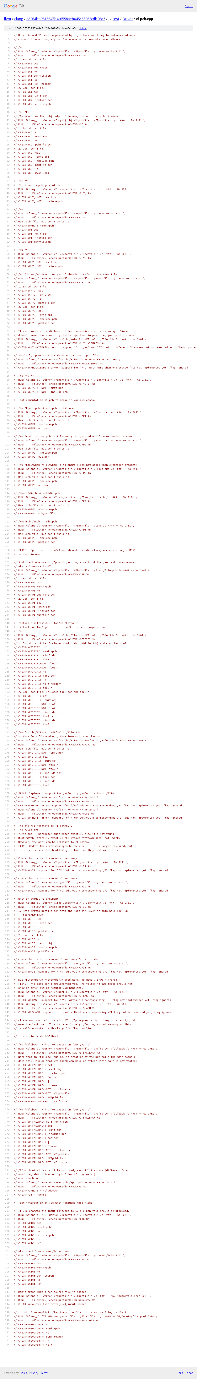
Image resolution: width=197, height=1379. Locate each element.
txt (180, 1373)
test (116, 18)
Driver (128, 18)
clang (18, 18)
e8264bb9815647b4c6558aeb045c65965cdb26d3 (65, 18)
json (190, 1373)
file (83, 28)
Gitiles (23, 1373)
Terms (44, 1373)
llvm (7, 18)
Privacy (33, 1373)
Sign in (189, 6)
